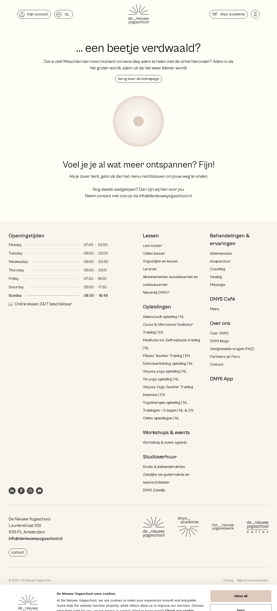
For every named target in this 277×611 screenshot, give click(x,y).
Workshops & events (166, 433)
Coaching (217, 269)
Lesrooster (152, 245)
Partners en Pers (225, 356)
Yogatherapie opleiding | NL (165, 402)
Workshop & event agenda (165, 442)
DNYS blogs (219, 341)
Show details (67, 602)
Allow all (241, 570)
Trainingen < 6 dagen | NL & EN (168, 410)
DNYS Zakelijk (154, 490)
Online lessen (154, 253)
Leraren (149, 269)
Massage (217, 284)
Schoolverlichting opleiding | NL (168, 363)
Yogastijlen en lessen (160, 261)
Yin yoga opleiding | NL (161, 379)
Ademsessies (221, 253)
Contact (217, 364)
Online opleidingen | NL (161, 418)
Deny (241, 585)
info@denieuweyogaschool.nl (165, 196)
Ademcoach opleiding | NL (163, 316)
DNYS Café (222, 299)
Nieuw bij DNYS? (156, 292)
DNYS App (221, 379)
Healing (216, 277)
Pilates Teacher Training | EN (166, 356)
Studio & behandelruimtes (164, 466)
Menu (214, 309)
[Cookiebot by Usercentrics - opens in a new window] (28, 602)
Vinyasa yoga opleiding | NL (165, 371)
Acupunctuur (220, 261)
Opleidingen (157, 307)
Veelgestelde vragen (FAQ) (232, 349)
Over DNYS (219, 333)
